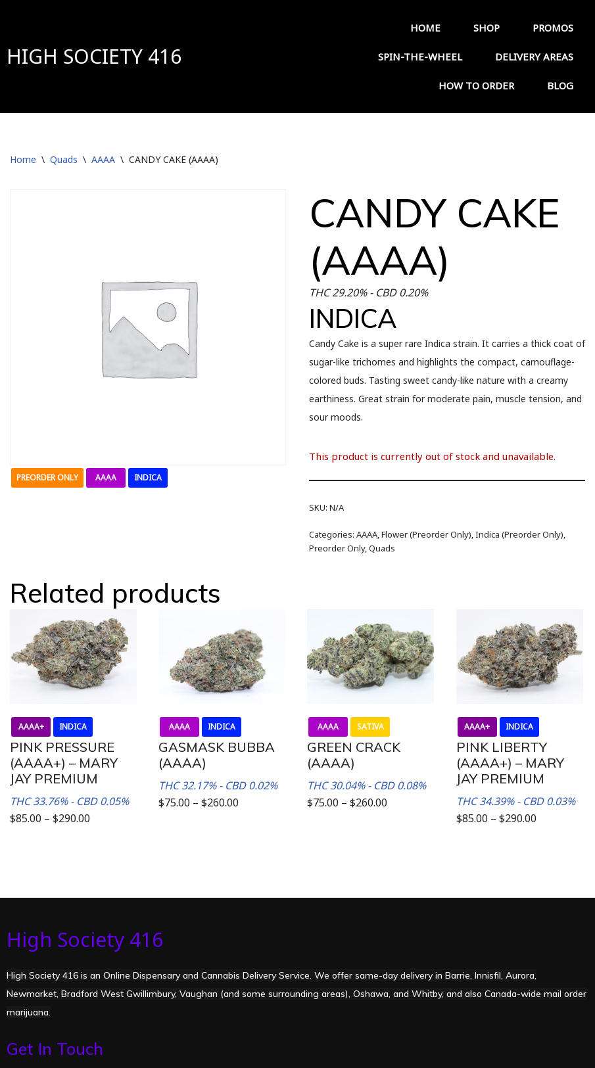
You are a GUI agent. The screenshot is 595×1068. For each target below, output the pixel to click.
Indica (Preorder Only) (519, 511)
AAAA (103, 135)
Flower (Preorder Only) (426, 511)
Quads (64, 135)
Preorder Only (337, 524)
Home (23, 135)
